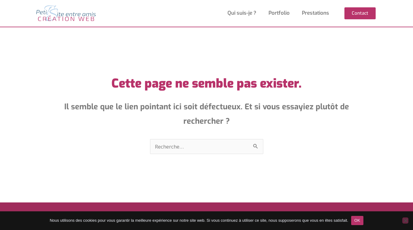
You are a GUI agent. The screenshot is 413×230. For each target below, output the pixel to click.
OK (357, 220)
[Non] (405, 220)
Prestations (315, 13)
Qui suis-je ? (241, 13)
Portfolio (279, 13)
